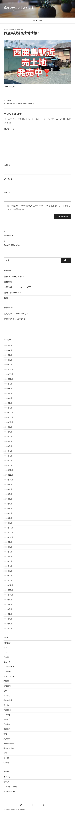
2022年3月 (8, 571)
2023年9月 (8, 484)
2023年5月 (8, 504)
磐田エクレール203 (12, 293)
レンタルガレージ (11, 676)
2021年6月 (8, 614)
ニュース (7, 662)
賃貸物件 (7, 739)
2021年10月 (8, 595)
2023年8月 (8, 489)
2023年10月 (8, 480)
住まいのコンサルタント (19, 7)
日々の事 (7, 715)
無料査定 (7, 719)
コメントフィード (11, 787)
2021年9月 (8, 600)
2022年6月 (8, 556)
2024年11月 (8, 417)
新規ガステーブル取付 (14, 276)
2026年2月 (8, 360)
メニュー (37, 20)
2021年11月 (8, 590)
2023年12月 (8, 470)
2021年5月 (8, 619)
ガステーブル (9, 652)
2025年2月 (8, 408)
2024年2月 (8, 460)
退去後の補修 (9, 743)
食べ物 (6, 758)
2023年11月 (8, 475)
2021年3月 (8, 628)
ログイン (7, 777)
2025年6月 (8, 389)
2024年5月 (8, 446)
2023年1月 (8, 523)
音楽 (5, 753)
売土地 (6, 705)
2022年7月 (8, 552)
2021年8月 (8, 604)
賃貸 (5, 734)
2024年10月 (8, 422)
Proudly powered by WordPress (14, 809)
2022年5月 (8, 561)
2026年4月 (8, 350)
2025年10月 (8, 379)
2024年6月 (8, 441)
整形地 (24, 103)
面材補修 (8, 282)
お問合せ (7, 643)
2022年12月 (8, 528)
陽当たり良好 (9, 748)
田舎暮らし (8, 724)
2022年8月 (8, 547)
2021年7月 (8, 609)
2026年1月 (8, 365)
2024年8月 (8, 432)
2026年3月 (8, 355)
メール (8, 179)
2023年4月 (8, 508)
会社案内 (7, 686)
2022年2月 (8, 576)
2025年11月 (8, 374)
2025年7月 (8, 384)
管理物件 (7, 729)
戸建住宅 (7, 710)
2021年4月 (8, 624)
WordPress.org (9, 791)
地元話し (7, 695)
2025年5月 (8, 393)
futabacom (19, 29)
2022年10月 (8, 537)
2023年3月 (8, 513)
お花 (5, 647)
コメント (9, 129)
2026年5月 (8, 345)
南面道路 (9, 103)
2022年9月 (8, 542)
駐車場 (6, 763)
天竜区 (15, 103)
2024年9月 (8, 427)
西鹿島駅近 (31, 103)
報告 (6, 298)
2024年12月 (8, 413)
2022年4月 (8, 566)
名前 (7, 165)
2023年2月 (8, 518)
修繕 (5, 691)
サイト (7, 192)
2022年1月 (8, 580)
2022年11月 (8, 532)
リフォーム (8, 671)
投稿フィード (9, 782)
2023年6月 (8, 499)
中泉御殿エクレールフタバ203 (17, 287)
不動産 (9, 100)
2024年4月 (8, 451)
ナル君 (6, 657)
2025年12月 (8, 369)
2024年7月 (8, 436)
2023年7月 (8, 494)
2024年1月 (8, 465)
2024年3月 (8, 456)
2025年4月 (8, 398)
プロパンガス (9, 667)
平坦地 (20, 103)
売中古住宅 (8, 700)
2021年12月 (8, 585)
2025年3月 (8, 403)
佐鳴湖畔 (8, 314)
